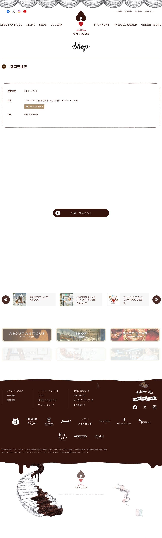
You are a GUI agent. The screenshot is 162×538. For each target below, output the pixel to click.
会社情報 (138, 11)
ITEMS (30, 25)
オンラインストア (82, 400)
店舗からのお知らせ (47, 400)
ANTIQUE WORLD (125, 25)
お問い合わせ (150, 11)
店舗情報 (11, 400)
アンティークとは (15, 391)
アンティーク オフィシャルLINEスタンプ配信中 (133, 300)
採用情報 (128, 11)
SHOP (43, 25)
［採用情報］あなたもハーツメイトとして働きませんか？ (86, 300)
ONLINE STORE (151, 25)
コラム (41, 395)
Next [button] (156, 299)
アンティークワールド (48, 391)
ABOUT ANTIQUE (11, 25)
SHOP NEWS (102, 25)
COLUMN (57, 25)
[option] (34, 299)
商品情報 (11, 395)
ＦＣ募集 (118, 11)
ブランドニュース (46, 405)
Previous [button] (6, 299)
